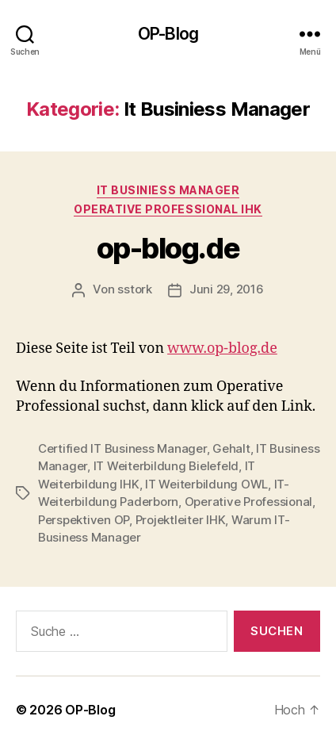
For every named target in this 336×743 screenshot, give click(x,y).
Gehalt (231, 448)
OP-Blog (168, 33)
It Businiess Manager (168, 190)
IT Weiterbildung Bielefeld (166, 465)
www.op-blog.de (222, 348)
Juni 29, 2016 (226, 289)
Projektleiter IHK (181, 519)
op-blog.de (168, 248)
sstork (134, 289)
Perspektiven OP (83, 519)
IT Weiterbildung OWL (206, 484)
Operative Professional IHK (168, 209)
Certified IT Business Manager (122, 448)
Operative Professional (248, 501)
